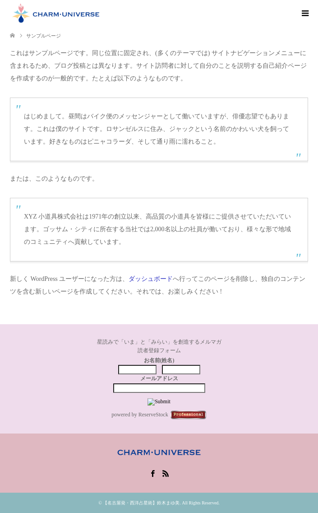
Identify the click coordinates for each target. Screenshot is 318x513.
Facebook (152, 473)
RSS (166, 473)
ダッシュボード (151, 278)
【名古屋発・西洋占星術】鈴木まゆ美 (141, 502)
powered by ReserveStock (158, 415)
